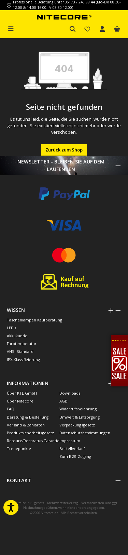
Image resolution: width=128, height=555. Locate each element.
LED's (11, 327)
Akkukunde (17, 335)
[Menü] (10, 28)
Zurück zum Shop (64, 150)
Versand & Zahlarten (26, 424)
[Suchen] (72, 29)
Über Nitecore (20, 401)
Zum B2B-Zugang (75, 456)
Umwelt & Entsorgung (79, 417)
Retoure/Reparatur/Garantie (33, 440)
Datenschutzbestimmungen (84, 432)
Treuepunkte (19, 448)
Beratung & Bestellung (27, 417)
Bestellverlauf (72, 448)
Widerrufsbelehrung (78, 408)
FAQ (10, 408)
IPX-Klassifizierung (23, 359)
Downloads (69, 393)
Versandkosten (92, 503)
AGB (63, 401)
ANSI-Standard (20, 351)
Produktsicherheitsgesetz (30, 432)
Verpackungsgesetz (77, 424)
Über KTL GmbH (22, 393)
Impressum (69, 440)
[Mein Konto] (102, 29)
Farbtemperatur (22, 343)
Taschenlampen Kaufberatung (34, 319)
